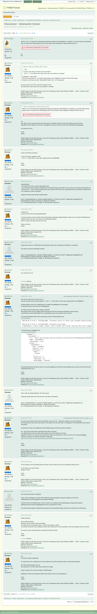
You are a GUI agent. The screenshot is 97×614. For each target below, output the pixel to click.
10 (22, 33)
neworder (9, 491)
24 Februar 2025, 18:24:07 (27, 149)
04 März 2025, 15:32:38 (26, 242)
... (19, 33)
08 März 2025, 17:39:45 (26, 491)
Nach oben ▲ (92, 612)
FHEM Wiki (80, 8)
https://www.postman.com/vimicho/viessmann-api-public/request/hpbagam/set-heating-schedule (47, 438)
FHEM (61, 8)
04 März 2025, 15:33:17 (26, 270)
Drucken (90, 33)
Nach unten (7, 33)
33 (32, 33)
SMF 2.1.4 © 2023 (6, 612)
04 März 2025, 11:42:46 (26, 209)
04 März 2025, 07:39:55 (26, 181)
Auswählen (27, 318)
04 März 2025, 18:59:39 (26, 390)
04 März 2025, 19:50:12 (26, 418)
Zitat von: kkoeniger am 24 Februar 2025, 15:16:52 (36, 106)
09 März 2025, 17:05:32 (26, 553)
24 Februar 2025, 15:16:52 (27, 38)
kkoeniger (9, 38)
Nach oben (7, 594)
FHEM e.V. (90, 8)
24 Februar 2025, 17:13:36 (27, 63)
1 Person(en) (24, 281)
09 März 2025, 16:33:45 (26, 515)
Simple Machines (14, 612)
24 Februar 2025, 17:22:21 (27, 102)
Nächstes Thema (88, 28)
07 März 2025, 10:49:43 (26, 461)
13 (29, 33)
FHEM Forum (13, 7)
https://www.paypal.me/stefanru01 (35, 97)
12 (27, 33)
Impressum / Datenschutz (47, 8)
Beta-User (9, 181)
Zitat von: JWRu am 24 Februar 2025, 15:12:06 (35, 66)
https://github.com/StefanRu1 (30, 95)
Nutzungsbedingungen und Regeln (80, 612)
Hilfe (71, 612)
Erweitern (33, 332)
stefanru (9, 63)
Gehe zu (69, 601)
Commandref (70, 8)
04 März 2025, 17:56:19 (26, 296)
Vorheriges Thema (76, 28)
